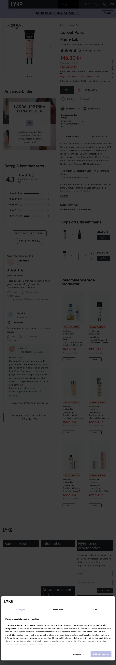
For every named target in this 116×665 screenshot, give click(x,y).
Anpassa (78, 654)
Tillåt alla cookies (101, 654)
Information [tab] (58, 609)
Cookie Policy (49, 644)
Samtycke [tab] (20, 609)
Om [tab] (95, 609)
